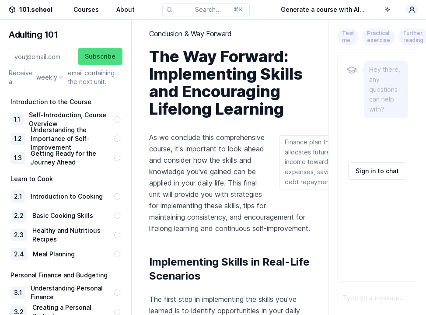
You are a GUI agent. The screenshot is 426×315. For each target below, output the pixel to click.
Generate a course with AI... (323, 9)
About (125, 9)
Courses (86, 9)
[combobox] (50, 77)
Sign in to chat (377, 171)
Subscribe (100, 56)
